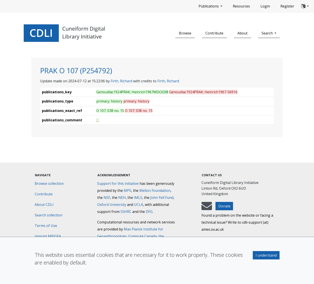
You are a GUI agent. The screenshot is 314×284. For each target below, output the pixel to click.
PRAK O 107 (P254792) (76, 70)
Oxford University (111, 204)
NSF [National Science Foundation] (107, 197)
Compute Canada (142, 236)
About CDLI (44, 204)
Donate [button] (224, 206)
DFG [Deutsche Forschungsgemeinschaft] (149, 211)
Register (287, 6)
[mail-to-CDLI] (206, 208)
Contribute (214, 33)
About (242, 33)
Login (265, 6)
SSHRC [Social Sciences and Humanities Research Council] (125, 211)
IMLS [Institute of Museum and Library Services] (138, 197)
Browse (185, 33)
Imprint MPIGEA (48, 236)
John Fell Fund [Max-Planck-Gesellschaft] (161, 197)
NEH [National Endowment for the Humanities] (122, 197)
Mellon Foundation (154, 190)
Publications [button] (209, 6)
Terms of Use (46, 225)
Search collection (48, 215)
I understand (266, 255)
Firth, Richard (121, 81)
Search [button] (268, 33)
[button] (305, 6)
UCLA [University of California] (138, 204)
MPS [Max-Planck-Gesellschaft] (127, 190)
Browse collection (49, 183)
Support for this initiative (118, 183)
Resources (241, 6)
